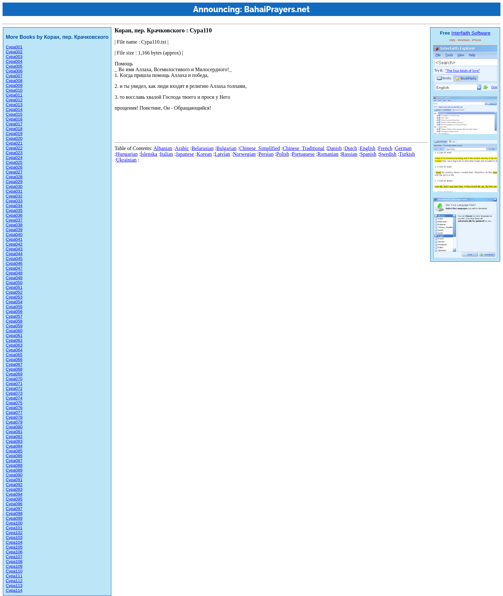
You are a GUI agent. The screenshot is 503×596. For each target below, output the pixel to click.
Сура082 (14, 436)
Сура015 (14, 114)
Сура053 (14, 297)
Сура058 (14, 321)
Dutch (351, 148)
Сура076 (14, 407)
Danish (334, 148)
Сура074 (14, 398)
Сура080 (14, 426)
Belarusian (202, 148)
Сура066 (14, 359)
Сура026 (14, 167)
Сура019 (14, 133)
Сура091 (14, 479)
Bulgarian (226, 148)
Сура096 (14, 503)
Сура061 (14, 335)
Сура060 (14, 330)
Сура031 (14, 191)
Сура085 (14, 451)
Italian (166, 154)
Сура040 (14, 234)
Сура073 (14, 393)
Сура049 (14, 277)
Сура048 (14, 273)
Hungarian (127, 154)
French (385, 148)
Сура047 (14, 268)
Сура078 (14, 417)
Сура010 (14, 90)
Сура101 (14, 527)
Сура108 (14, 561)
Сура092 (14, 484)
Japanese (185, 154)
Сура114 (14, 590)
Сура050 (14, 282)
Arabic (182, 148)
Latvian (222, 154)
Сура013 (14, 104)
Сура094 (14, 494)
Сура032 (14, 196)
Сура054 (14, 301)
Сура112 (14, 580)
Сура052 (14, 292)
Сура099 (14, 518)
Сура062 (14, 340)
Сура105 (14, 547)
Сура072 (14, 388)
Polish (282, 154)
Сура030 (14, 186)
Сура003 (14, 56)
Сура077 (14, 412)
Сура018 (14, 128)
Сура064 (14, 350)
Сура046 (14, 263)
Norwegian (244, 154)
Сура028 (14, 176)
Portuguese (303, 154)
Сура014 (14, 109)
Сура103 (14, 537)
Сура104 (14, 542)
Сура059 (14, 325)
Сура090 (14, 475)
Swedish (387, 154)
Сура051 (14, 287)
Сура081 (14, 431)
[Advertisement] (231, 125)
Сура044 (14, 253)
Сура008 (14, 80)
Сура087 (14, 460)
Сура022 (14, 148)
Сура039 (14, 229)
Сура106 (14, 552)
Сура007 (14, 75)
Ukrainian (126, 160)
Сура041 (14, 239)
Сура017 (14, 124)
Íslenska (149, 154)
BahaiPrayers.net (277, 9)
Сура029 (14, 181)
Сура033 (14, 200)
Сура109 (14, 566)
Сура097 (14, 508)
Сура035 (14, 210)
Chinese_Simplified (259, 148)
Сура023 (14, 152)
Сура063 (14, 345)
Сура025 (14, 162)
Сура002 (14, 51)
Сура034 (14, 205)
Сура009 (14, 85)
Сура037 (14, 220)
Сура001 (14, 47)
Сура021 (14, 143)
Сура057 (14, 316)
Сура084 (14, 446)
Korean (204, 154)
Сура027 (14, 172)
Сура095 (14, 499)
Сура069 (14, 374)
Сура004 (14, 61)
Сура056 (14, 311)
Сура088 (14, 465)
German (403, 148)
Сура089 (14, 470)
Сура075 (14, 402)
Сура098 (14, 513)
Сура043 (14, 249)
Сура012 (14, 99)
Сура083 (14, 441)
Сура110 (14, 571)
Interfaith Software (470, 33)
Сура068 (14, 369)
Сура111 (14, 576)
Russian (349, 154)
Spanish (368, 154)
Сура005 (14, 66)
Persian (266, 154)
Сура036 (14, 215)
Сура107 (14, 556)
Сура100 (14, 523)
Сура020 (14, 138)
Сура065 (14, 354)
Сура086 (14, 455)
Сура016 (14, 119)
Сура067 (14, 364)
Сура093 (14, 489)
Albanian (162, 148)
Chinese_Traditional (303, 148)
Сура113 (14, 585)
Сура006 (14, 71)
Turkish (407, 154)
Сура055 (14, 306)
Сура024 (14, 157)
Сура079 (14, 422)
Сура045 (14, 258)
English (367, 148)
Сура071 (14, 383)
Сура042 (14, 244)
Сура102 (14, 532)
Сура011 (14, 95)
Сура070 (14, 378)
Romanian (327, 154)
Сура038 (14, 224)
